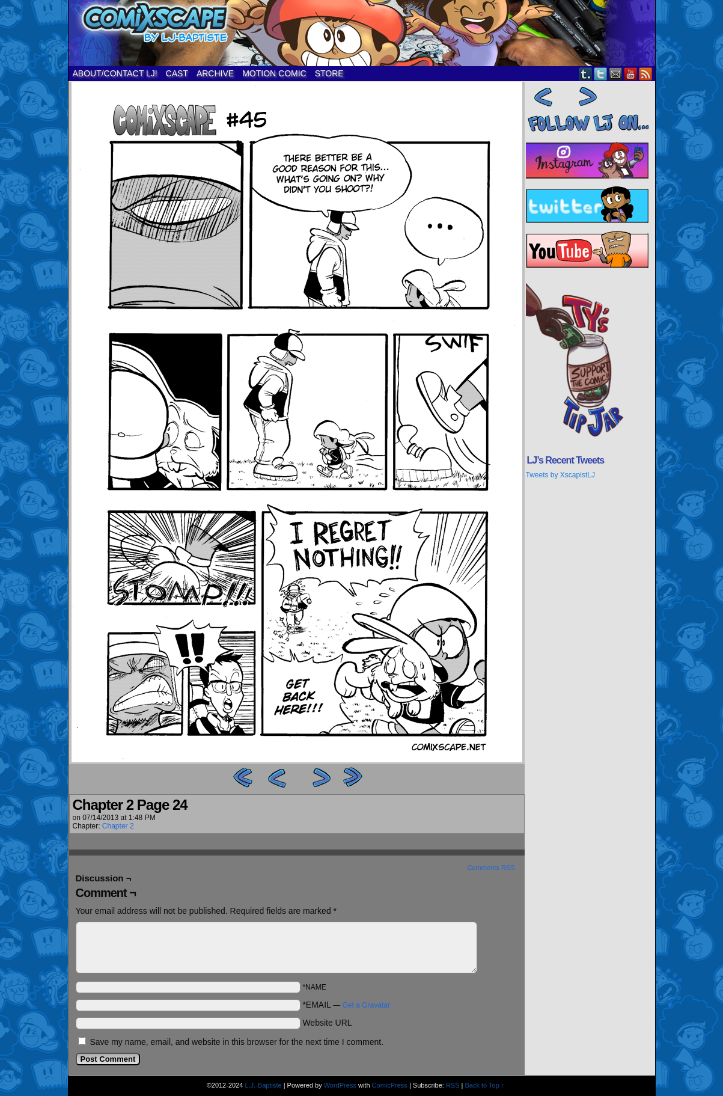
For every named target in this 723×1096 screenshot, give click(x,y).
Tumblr (585, 73)
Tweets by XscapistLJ (560, 475)
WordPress (340, 1085)
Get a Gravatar (366, 1005)
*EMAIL (346, 1004)
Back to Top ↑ (485, 1085)
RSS (645, 73)
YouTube (630, 73)
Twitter (600, 73)
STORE (329, 73)
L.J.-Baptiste (263, 1085)
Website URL (327, 1022)
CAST (177, 73)
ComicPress (389, 1085)
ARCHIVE (215, 73)
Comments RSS (491, 867)
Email (615, 73)
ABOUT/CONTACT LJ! (115, 73)
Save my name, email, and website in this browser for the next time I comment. (236, 1042)
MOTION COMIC (274, 73)
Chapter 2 (118, 826)
